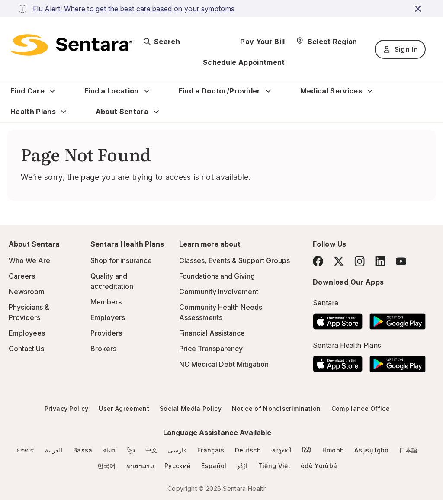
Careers (22, 276)
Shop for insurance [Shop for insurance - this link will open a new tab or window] (121, 260)
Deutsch (248, 450)
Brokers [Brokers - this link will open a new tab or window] (103, 348)
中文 (151, 450)
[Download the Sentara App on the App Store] (338, 319)
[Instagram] (359, 261)
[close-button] (419, 8)
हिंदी (307, 450)
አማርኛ (25, 450)
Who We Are (29, 260)
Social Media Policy (191, 408)
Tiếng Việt (274, 465)
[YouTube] (401, 261)
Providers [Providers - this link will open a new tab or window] (106, 333)
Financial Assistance (212, 333)
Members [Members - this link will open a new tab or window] (106, 302)
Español (213, 465)
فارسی (177, 450)
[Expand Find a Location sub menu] (146, 91)
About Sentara (122, 111)
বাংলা (110, 450)
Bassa (83, 450)
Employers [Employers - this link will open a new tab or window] (107, 317)
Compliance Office (360, 408)
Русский (177, 465)
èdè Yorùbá (319, 465)
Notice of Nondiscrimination (276, 408)
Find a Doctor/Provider (219, 91)
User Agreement (124, 408)
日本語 (408, 450)
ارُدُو (242, 465)
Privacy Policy (66, 408)
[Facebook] (318, 261)
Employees (27, 333)
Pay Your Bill (262, 41)
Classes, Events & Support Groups (234, 260)
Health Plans (33, 111)
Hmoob (333, 450)
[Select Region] (326, 41)
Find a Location (111, 91)
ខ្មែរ (131, 450)
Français (211, 450)
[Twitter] (339, 261)
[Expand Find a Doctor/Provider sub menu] (268, 91)
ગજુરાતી (281, 450)
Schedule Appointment (244, 62)
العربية (54, 450)
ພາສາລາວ (140, 465)
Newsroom (27, 291)
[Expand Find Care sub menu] (52, 91)
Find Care (27, 91)
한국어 (106, 465)
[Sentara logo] (71, 45)
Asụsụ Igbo (371, 450)
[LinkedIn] (380, 261)
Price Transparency (211, 348)
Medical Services (331, 91)
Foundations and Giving (217, 276)
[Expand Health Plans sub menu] (63, 111)
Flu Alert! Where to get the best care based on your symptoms (133, 8)
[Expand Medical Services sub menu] (370, 91)
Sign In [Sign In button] (400, 49)
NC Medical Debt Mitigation (224, 364)
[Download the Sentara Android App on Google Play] (397, 319)
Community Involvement (218, 291)
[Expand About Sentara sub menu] (156, 111)
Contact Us (26, 348)
